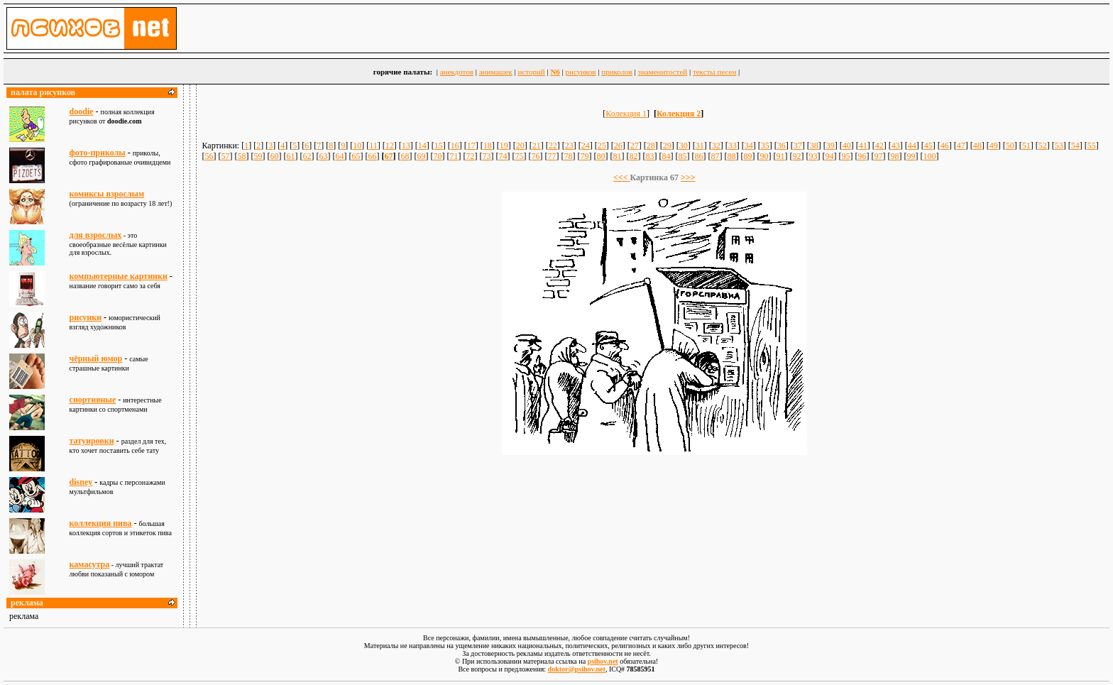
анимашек (495, 71)
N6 (554, 71)
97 (878, 156)
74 (502, 156)
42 (879, 145)
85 (682, 156)
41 (863, 145)
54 (1075, 145)
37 (798, 145)
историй (530, 71)
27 (634, 145)
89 (747, 156)
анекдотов (456, 71)
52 (1042, 145)
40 (847, 145)
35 (765, 145)
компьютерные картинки (119, 276)
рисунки (86, 317)
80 (600, 156)
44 (912, 145)
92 (796, 156)
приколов (616, 71)
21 (536, 145)
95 (845, 156)
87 (715, 156)
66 (372, 156)
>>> (688, 177)
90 (764, 156)
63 (323, 156)
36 (781, 145)
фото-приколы (98, 153)
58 (241, 156)
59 (257, 156)
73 (486, 156)
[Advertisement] (654, 495)
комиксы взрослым (107, 194)
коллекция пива (101, 523)
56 (208, 156)
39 (830, 145)
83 (649, 156)
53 (1059, 145)
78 (568, 156)
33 (732, 145)
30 (683, 145)
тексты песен (714, 71)
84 (666, 156)
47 (961, 145)
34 (749, 145)
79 (584, 156)
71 (453, 156)
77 (551, 156)
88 (731, 156)
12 (389, 145)
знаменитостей (663, 71)
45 (928, 145)
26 (618, 145)
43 (896, 145)
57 (225, 156)
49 (993, 145)
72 (470, 156)
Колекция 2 (679, 114)
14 (422, 145)
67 (388, 156)
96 (861, 156)
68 (404, 156)
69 (421, 156)
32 (716, 145)
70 (437, 156)
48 (977, 145)
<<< (621, 177)
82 (633, 156)
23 (569, 145)
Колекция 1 (626, 114)
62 (306, 156)
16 (455, 145)
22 (553, 145)
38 (814, 145)
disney (81, 482)
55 (1091, 145)
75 (519, 156)
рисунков (581, 71)
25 (602, 145)
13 (406, 145)
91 (780, 156)
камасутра (90, 564)
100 (929, 156)
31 (700, 145)
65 (355, 156)
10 (357, 145)
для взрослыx (96, 235)
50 (1010, 145)
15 (438, 145)
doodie (82, 111)
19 (504, 145)
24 (585, 145)
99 (910, 156)
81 (617, 156)
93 (812, 156)
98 (894, 156)
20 (520, 145)
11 (373, 145)
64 (339, 156)
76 (535, 156)
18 (487, 145)
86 (698, 156)
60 (274, 156)
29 (667, 145)
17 (471, 145)
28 (651, 145)
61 (290, 156)
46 (945, 145)
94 (829, 156)
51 (1026, 145)
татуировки (92, 441)
